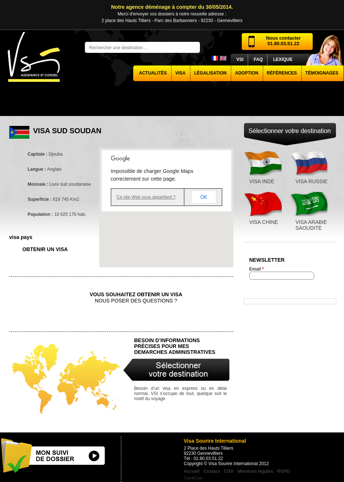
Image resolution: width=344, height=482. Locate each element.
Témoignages (321, 73)
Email (256, 269)
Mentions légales (255, 471)
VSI (239, 59)
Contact (212, 471)
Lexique (283, 59)
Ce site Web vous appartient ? (146, 197)
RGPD (283, 471)
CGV (228, 471)
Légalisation (210, 73)
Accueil (192, 471)
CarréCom (193, 478)
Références (282, 73)
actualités (153, 73)
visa (180, 73)
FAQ (258, 59)
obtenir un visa (45, 249)
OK (203, 197)
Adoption (246, 73)
